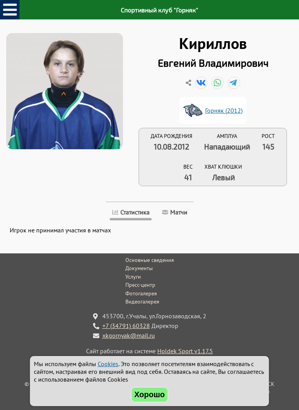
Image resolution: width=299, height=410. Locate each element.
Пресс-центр (140, 285)
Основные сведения (149, 260)
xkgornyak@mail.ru (128, 335)
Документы (139, 268)
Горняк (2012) (224, 110)
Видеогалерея (142, 301)
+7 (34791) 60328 (126, 326)
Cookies (108, 364)
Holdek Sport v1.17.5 (185, 351)
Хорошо (149, 394)
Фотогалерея (141, 293)
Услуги (133, 276)
